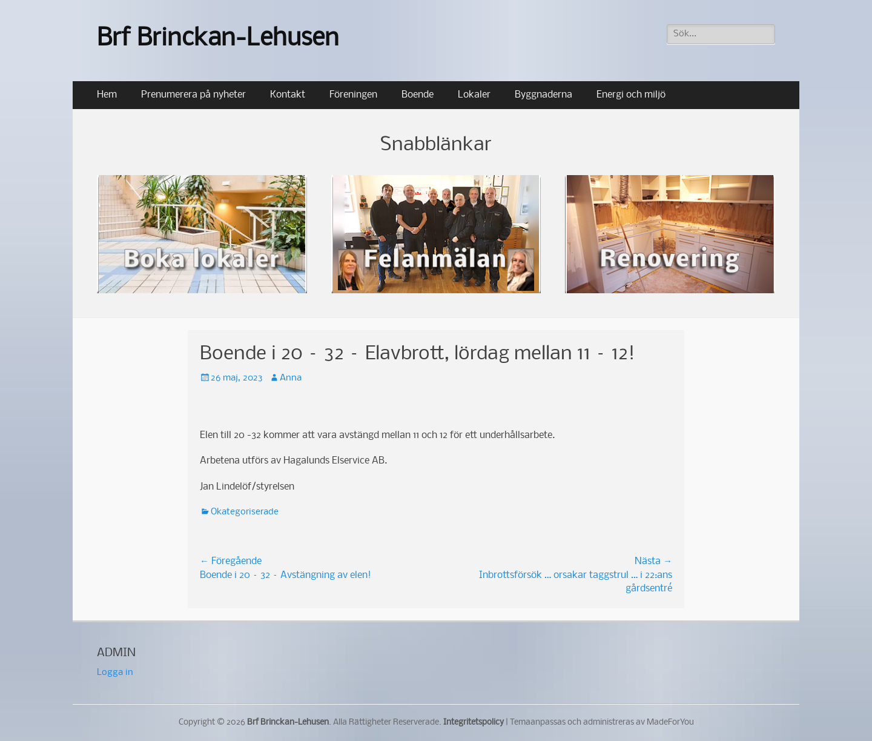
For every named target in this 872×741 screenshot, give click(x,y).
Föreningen (353, 95)
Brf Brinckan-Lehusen (218, 39)
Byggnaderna (543, 95)
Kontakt (287, 95)
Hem (107, 95)
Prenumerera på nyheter (193, 95)
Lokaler (474, 95)
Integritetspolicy (473, 722)
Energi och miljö (631, 95)
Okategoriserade (245, 512)
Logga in (115, 672)
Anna (291, 378)
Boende (417, 95)
